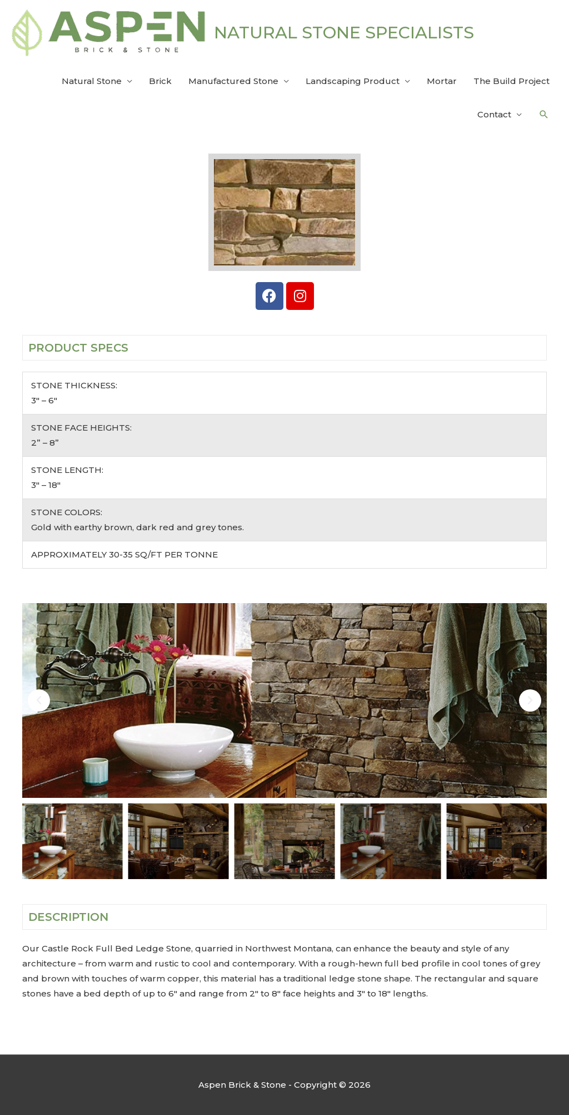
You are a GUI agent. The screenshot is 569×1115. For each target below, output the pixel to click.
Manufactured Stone (233, 81)
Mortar (442, 81)
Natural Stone (92, 81)
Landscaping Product (353, 81)
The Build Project (511, 81)
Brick (160, 81)
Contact (494, 114)
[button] (544, 114)
